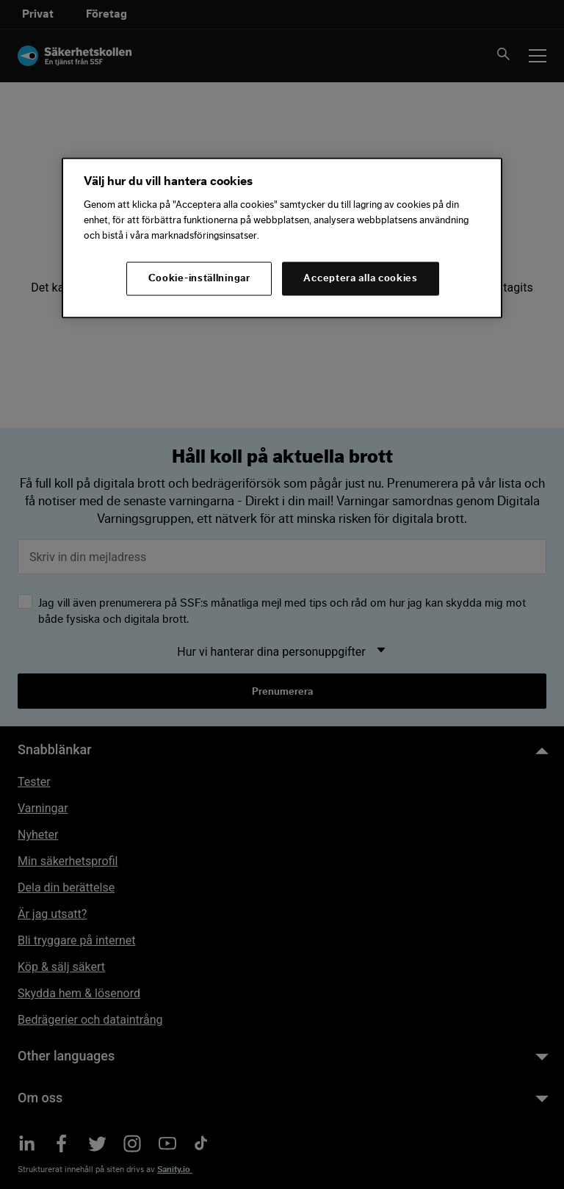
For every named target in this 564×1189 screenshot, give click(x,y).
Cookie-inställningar (199, 278)
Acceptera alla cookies (360, 278)
